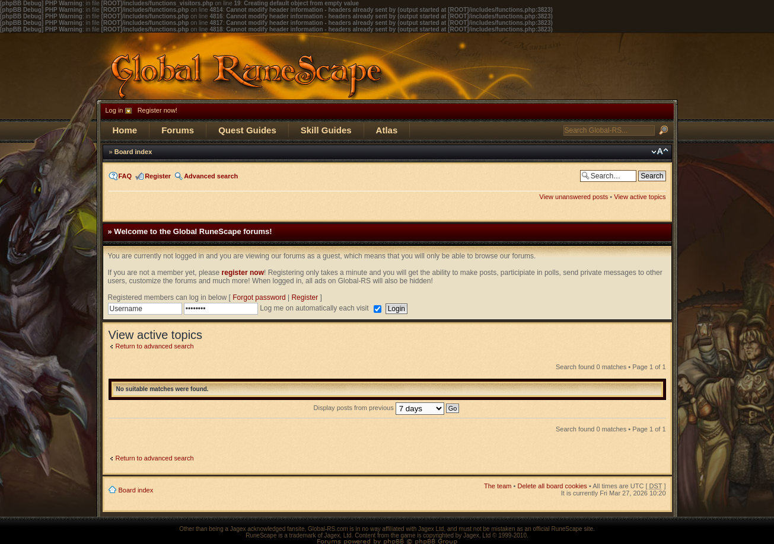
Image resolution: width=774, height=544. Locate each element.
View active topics (639, 196)
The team (497, 485)
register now (243, 272)
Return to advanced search (155, 346)
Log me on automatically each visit (315, 308)
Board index (133, 151)
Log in (114, 110)
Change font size (659, 151)
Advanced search (211, 176)
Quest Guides (247, 130)
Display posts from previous (387, 407)
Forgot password (258, 297)
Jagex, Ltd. (338, 535)
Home (125, 130)
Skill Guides (326, 130)
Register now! (157, 110)
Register (158, 176)
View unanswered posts (573, 196)
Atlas (387, 130)
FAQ (125, 176)
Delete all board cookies (552, 485)
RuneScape (261, 535)
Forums (177, 130)
